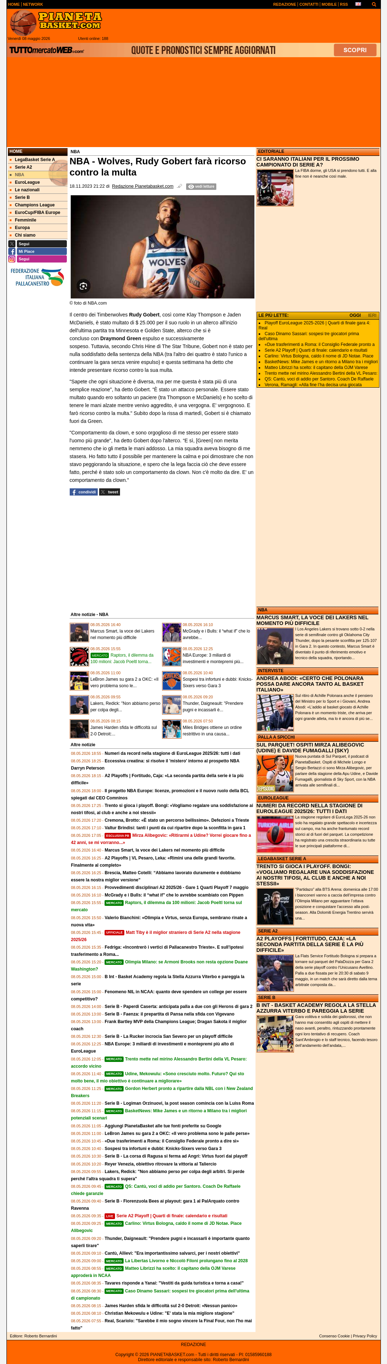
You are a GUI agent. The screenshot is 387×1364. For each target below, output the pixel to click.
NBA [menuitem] (17, 174)
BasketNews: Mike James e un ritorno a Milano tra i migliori (321, 361)
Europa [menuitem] (20, 227)
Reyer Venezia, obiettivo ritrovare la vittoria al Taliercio (160, 1164)
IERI (372, 315)
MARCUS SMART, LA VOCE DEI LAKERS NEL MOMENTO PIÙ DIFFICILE (313, 620)
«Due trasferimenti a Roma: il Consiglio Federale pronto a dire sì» (172, 1141)
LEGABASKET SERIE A (282, 858)
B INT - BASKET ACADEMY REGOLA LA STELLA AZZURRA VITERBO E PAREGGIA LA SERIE (316, 1008)
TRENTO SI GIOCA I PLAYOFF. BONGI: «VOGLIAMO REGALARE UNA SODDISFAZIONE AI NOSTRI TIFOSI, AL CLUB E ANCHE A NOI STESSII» (315, 874)
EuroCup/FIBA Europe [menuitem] (35, 212)
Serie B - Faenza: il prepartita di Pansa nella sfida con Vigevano (169, 1014)
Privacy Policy (365, 1336)
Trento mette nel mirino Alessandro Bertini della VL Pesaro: (321, 373)
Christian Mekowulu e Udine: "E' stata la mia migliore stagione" (169, 1313)
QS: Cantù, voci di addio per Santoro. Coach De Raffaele (319, 379)
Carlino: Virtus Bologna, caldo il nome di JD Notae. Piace (319, 356)
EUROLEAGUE (273, 797)
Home (16, 151)
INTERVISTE (271, 670)
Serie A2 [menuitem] (21, 167)
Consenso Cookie (334, 1336)
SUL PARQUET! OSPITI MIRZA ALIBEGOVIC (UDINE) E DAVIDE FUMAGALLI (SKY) (310, 747)
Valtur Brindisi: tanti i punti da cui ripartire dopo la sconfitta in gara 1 (175, 827)
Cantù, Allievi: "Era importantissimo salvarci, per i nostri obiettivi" (172, 1253)
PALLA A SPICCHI (276, 737)
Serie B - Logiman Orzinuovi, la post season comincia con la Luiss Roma (179, 1103)
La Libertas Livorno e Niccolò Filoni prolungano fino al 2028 (176, 1260)
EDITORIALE (271, 151)
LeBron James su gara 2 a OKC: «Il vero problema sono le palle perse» (177, 1133)
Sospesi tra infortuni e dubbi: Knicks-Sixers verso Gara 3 (163, 1148)
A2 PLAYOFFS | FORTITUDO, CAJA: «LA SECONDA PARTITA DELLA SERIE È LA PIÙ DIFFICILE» (310, 944)
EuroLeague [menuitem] (25, 182)
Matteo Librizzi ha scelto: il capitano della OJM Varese (316, 367)
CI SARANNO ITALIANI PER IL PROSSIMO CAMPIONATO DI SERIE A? (308, 162)
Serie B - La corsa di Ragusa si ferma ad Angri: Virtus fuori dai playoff (176, 1156)
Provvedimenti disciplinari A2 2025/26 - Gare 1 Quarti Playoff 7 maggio (176, 887)
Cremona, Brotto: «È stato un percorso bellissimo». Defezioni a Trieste (177, 820)
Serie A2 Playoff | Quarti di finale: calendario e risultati (166, 1215)
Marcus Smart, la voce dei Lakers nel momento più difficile (165, 850)
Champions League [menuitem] (32, 204)
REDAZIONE (193, 1344)
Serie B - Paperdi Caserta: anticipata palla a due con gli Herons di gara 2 (178, 1006)
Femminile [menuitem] (23, 220)
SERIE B (267, 997)
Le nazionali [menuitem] (25, 189)
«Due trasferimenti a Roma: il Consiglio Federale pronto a (320, 344)
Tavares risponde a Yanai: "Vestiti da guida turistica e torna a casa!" (174, 1283)
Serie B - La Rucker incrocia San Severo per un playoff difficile (168, 1036)
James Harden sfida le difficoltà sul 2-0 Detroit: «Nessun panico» (171, 1305)
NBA (263, 609)
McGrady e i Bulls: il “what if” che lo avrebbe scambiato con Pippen (174, 895)
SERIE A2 (268, 931)
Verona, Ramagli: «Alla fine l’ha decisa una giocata (313, 384)
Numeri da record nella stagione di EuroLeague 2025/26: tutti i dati (172, 753)
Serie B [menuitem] (20, 197)
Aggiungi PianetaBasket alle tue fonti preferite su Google (163, 1125)
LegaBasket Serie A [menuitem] (32, 159)
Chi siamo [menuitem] (23, 235)
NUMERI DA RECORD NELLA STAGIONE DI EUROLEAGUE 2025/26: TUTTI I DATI (310, 808)
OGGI (355, 315)
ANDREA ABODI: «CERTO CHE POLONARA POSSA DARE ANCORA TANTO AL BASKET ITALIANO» (310, 684)
